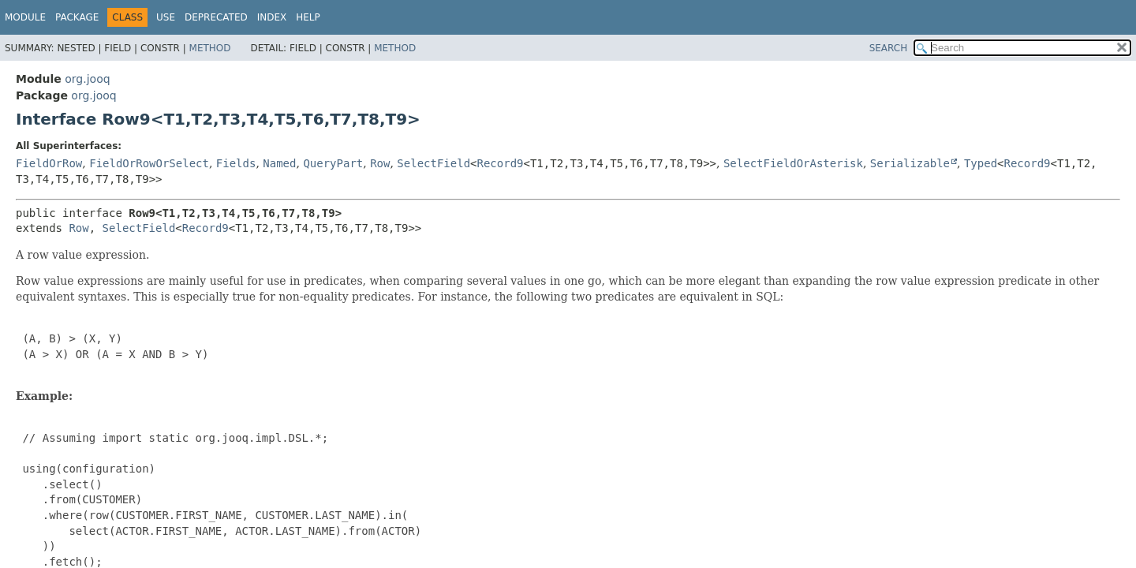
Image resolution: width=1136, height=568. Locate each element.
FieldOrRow (49, 163)
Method (210, 48)
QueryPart (333, 163)
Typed (980, 163)
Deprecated (216, 17)
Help (308, 17)
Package (77, 17)
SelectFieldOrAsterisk (793, 163)
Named (279, 163)
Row (380, 163)
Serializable (910, 163)
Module (25, 17)
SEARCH (888, 48)
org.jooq (87, 79)
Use (165, 17)
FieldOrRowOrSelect (149, 163)
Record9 (500, 163)
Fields (236, 163)
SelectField (433, 163)
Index (272, 17)
